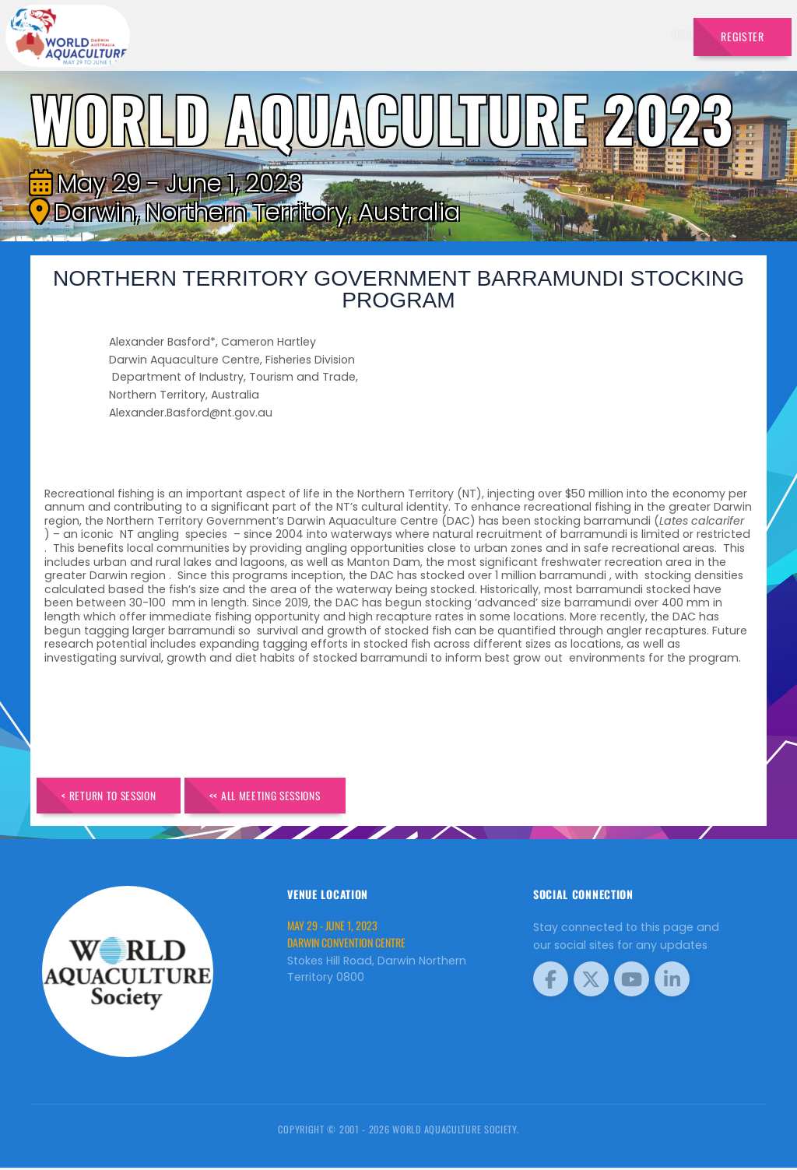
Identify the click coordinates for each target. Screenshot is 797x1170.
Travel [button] (646, 34)
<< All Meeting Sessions (284, 796)
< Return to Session (116, 796)
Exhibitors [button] (435, 34)
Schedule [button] (511, 34)
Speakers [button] (360, 34)
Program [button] (582, 34)
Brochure (296, 34)
